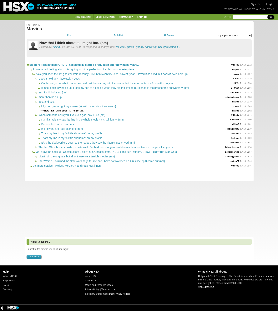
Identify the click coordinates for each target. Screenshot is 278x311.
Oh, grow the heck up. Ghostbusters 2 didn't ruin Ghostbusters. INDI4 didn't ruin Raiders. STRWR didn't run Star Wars (106, 151)
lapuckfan (234, 92)
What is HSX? (10, 276)
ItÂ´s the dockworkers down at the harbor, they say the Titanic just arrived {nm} (88, 142)
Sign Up (255, 4)
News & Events (104, 17)
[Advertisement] (139, 209)
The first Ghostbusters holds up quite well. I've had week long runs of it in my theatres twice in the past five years (105, 147)
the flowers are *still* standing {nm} (62, 128)
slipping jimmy (232, 97)
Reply (70, 35)
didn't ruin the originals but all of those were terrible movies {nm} (76, 156)
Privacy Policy (92, 289)
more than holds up (50, 97)
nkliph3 (57, 46)
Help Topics (9, 280)
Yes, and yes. (46, 101)
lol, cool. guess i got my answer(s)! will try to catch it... (148, 46)
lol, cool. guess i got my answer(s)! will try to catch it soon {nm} (78, 106)
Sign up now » (206, 286)
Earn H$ (142, 17)
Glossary (7, 289)
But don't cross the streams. (58, 124)
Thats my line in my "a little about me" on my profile (71, 133)
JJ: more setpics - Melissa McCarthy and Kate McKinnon (67, 165)
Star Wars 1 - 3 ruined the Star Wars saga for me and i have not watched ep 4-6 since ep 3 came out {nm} (101, 161)
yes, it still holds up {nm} (53, 92)
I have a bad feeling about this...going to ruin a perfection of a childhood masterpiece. (84, 69)
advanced (227, 17)
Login (269, 4)
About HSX (90, 276)
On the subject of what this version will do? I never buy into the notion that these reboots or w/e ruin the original (107, 83)
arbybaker (234, 120)
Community (126, 17)
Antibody (235, 65)
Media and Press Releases (99, 285)
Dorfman (235, 88)
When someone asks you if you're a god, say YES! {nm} (71, 114)
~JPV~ (236, 79)
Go (271, 17)
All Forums (169, 35)
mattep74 (234, 143)
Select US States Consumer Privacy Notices (107, 294)
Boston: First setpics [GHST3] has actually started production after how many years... (84, 64)
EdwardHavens (232, 147)
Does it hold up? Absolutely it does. (59, 78)
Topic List (118, 35)
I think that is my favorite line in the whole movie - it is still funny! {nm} (82, 119)
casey (236, 74)
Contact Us (90, 280)
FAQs (6, 285)
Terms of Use (108, 289)
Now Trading (83, 17)
